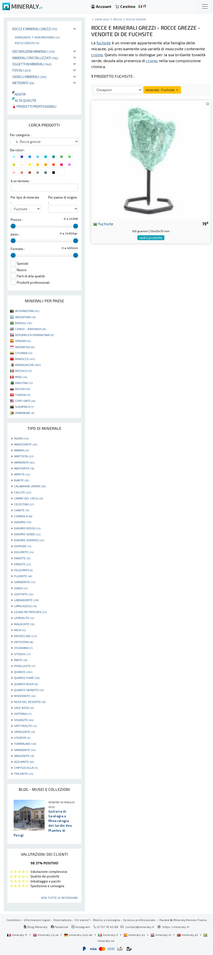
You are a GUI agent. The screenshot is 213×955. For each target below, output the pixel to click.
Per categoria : (20, 135)
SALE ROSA (24, 707)
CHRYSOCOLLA (26, 767)
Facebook (59, 927)
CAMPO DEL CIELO (28, 498)
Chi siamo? (82, 920)
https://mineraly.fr (175, 927)
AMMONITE (24, 462)
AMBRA (21, 450)
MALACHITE (24, 624)
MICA (20, 630)
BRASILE (23, 323)
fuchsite (103, 223)
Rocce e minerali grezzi (34, 29)
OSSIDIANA (23, 647)
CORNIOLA (23, 516)
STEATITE (22, 737)
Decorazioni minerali (33, 51)
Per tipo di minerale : (25, 199)
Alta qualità (24, 100)
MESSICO (23, 370)
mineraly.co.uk (46, 934)
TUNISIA (22, 394)
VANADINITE (24, 749)
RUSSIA (22, 388)
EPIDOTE (22, 564)
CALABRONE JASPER (30, 486)
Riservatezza (62, 920)
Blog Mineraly (36, 927)
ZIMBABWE (24, 412)
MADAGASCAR (28, 364)
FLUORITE (23, 576)
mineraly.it (108, 934)
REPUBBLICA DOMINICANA (34, 334)
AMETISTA (23, 456)
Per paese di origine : (62, 199)
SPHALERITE (24, 731)
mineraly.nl (161, 934)
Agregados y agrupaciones (37, 37)
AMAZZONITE (25, 444)
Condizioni (13, 920)
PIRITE (20, 660)
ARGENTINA (25, 317)
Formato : (18, 249)
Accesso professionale (139, 920)
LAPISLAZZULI (25, 606)
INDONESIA (25, 347)
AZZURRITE (24, 761)
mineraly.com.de (78, 934)
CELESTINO (24, 504)
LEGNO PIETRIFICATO (30, 612)
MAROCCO (25, 359)
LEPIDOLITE (24, 617)
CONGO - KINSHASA (30, 329)
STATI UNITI (25, 400)
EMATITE (22, 558)
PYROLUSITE (24, 666)
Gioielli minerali (29, 77)
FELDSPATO (23, 570)
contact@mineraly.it (139, 927)
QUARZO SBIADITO (29, 690)
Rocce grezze (27, 43)
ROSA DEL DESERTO (30, 701)
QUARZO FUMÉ (27, 677)
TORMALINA (25, 743)
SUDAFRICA (24, 406)
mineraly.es (134, 934)
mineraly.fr (17, 934)
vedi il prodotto (150, 238)
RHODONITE (24, 695)
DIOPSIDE (22, 546)
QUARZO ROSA (26, 684)
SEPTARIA (22, 713)
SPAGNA (23, 340)
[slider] (13, 226)
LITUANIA (23, 353)
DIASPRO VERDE (27, 534)
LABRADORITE (26, 600)
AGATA (21, 438)
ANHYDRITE (24, 468)
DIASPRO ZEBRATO (29, 540)
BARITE (21, 480)
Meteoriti (23, 83)
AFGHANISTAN (27, 310)
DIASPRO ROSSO (27, 528)
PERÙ (21, 377)
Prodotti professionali (34, 106)
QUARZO (23, 671)
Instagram (80, 927)
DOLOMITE (23, 552)
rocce (117, 19)
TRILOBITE (23, 773)
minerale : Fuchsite (162, 90)
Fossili (21, 70)
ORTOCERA (23, 642)
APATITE (22, 474)
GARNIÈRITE (24, 582)
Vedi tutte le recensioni (59, 897)
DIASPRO (22, 522)
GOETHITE (23, 594)
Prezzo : (17, 220)
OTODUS (22, 654)
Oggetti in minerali (32, 64)
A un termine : (20, 181)
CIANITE (21, 510)
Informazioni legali (37, 920)
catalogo (102, 19)
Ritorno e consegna (106, 920)
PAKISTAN (24, 383)
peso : (15, 234)
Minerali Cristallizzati (35, 58)
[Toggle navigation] (205, 6)
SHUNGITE (23, 720)
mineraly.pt (188, 934)
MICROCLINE (25, 636)
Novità (19, 94)
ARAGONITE (24, 755)
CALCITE (22, 492)
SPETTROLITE (25, 725)
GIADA (21, 588)
